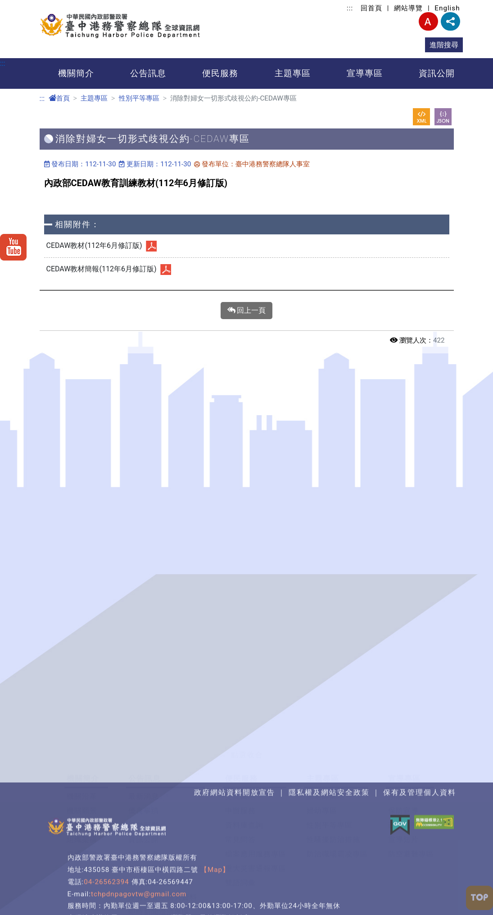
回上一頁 (246, 310)
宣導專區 (365, 73)
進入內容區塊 (21, 5)
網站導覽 (408, 8)
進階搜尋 (444, 45)
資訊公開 (437, 73)
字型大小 (428, 21)
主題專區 (293, 73)
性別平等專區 (139, 98)
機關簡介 (76, 73)
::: (350, 8)
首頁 (59, 98)
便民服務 (220, 73)
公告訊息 (148, 73)
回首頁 (371, 8)
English (447, 8)
